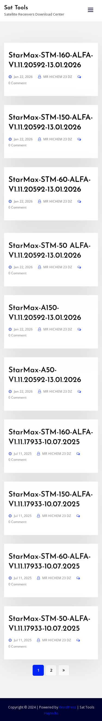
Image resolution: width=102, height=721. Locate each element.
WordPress (67, 706)
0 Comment (17, 99)
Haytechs (51, 712)
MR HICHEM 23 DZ (57, 93)
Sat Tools (16, 7)
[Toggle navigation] (90, 10)
